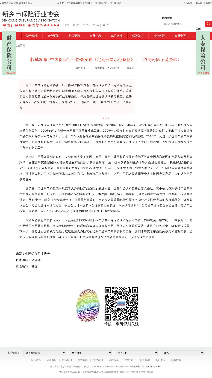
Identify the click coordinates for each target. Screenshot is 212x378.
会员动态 (95, 35)
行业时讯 (67, 360)
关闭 (4, 28)
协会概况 (31, 35)
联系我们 (208, 3)
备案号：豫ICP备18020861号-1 (147, 366)
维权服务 (114, 360)
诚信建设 (116, 35)
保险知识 (137, 35)
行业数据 (159, 35)
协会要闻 (53, 35)
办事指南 (176, 360)
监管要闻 (74, 35)
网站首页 (36, 360)
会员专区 (180, 35)
